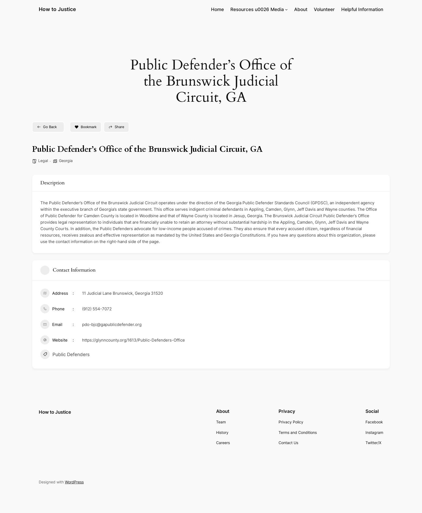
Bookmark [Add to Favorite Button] (86, 127)
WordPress (74, 482)
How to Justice (57, 9)
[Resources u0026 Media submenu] (286, 9)
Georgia (66, 160)
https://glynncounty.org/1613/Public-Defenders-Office (133, 340)
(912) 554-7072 (97, 308)
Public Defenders (65, 355)
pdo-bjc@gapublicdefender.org (112, 324)
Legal (43, 160)
